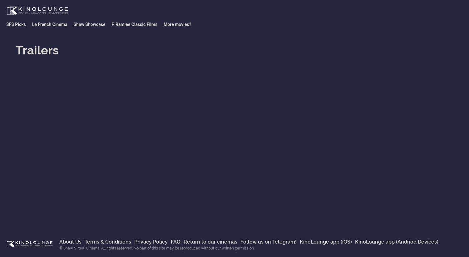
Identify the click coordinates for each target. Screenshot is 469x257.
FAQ (175, 241)
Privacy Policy (151, 241)
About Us (70, 241)
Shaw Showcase (90, 24)
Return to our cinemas (210, 241)
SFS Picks (16, 24)
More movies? (177, 24)
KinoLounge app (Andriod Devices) (396, 241)
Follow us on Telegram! (268, 241)
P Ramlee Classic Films (134, 24)
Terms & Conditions (108, 241)
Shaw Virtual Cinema (37, 11)
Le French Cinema (49, 24)
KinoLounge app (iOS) (326, 241)
